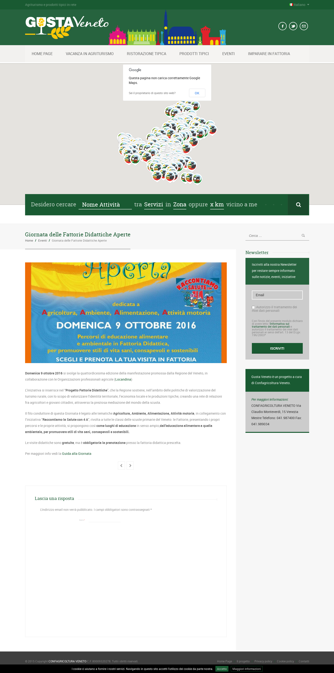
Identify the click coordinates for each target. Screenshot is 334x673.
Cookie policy (285, 661)
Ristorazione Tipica (146, 53)
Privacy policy (263, 661)
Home (29, 240)
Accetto (222, 669)
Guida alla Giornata (76, 453)
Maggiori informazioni (246, 669)
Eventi (228, 53)
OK (197, 93)
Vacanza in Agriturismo (90, 53)
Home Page (42, 53)
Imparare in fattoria (269, 53)
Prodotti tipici (194, 53)
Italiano (297, 4)
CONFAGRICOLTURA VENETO (67, 661)
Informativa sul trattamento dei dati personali (271, 325)
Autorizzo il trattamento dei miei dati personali (274, 308)
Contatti (304, 661)
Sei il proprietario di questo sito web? (152, 93)
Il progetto (243, 661)
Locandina (123, 379)
